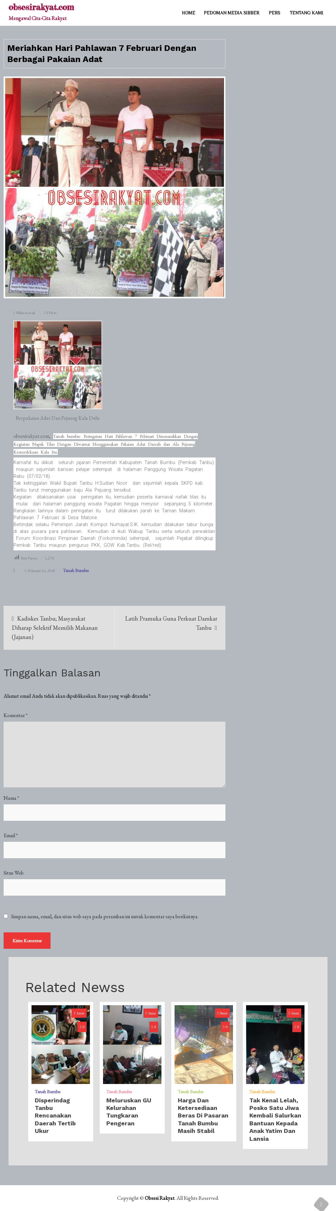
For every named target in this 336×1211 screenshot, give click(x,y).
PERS (274, 12)
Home (188, 12)
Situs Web (14, 872)
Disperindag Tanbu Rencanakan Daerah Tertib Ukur (55, 1116)
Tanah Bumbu (76, 570)
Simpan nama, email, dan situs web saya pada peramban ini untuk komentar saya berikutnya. (105, 916)
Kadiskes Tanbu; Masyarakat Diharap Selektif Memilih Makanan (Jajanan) (55, 628)
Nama (11, 798)
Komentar (16, 715)
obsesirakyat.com (41, 7)
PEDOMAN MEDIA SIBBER (231, 12)
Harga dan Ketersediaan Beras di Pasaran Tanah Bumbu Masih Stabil (203, 1116)
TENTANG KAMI (306, 12)
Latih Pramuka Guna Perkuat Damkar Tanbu (171, 623)
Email (11, 835)
